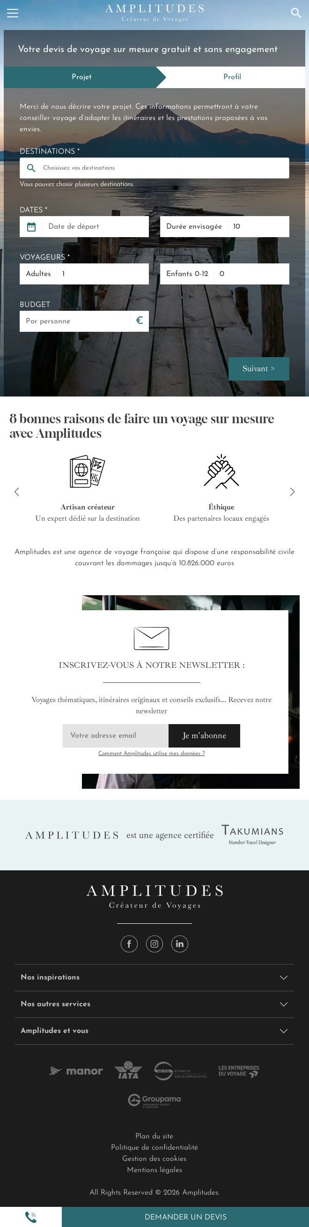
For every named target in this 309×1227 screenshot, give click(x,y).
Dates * (33, 210)
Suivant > (259, 369)
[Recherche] (296, 13)
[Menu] (12, 13)
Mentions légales (154, 1171)
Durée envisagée (194, 227)
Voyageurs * (45, 258)
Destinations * (50, 152)
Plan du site (154, 1137)
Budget (35, 305)
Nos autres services (55, 1005)
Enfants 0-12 (187, 274)
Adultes (38, 274)
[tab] (80, 77)
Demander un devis (186, 1217)
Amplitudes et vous (54, 1032)
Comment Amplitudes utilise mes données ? (151, 754)
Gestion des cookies (154, 1160)
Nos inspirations (50, 978)
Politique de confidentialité (154, 1148)
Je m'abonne (204, 736)
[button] (31, 1217)
